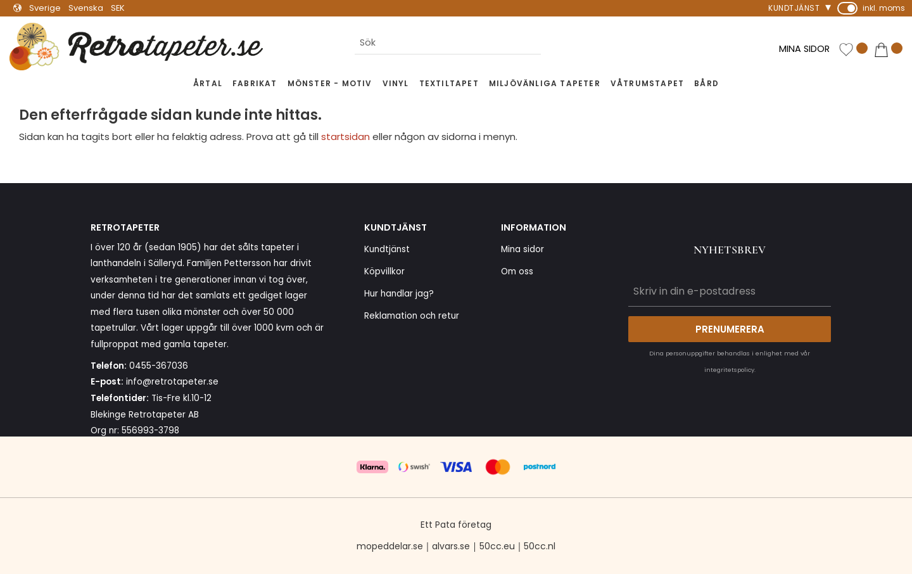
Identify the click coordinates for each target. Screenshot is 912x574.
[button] (853, 49)
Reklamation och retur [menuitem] (411, 316)
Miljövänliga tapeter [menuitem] (544, 83)
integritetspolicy (729, 370)
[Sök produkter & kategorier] (448, 43)
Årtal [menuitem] (207, 83)
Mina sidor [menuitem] (522, 249)
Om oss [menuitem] (517, 271)
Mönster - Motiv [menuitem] (330, 83)
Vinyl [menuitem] (396, 83)
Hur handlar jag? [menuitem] (399, 294)
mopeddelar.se (390, 546)
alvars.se (451, 546)
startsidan (345, 136)
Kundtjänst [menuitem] (794, 8)
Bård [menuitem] (706, 83)
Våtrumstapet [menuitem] (647, 83)
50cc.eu (497, 546)
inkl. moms (884, 8)
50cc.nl (539, 546)
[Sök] (551, 43)
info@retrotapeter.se (172, 382)
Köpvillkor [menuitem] (384, 271)
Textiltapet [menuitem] (449, 83)
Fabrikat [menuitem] (254, 83)
